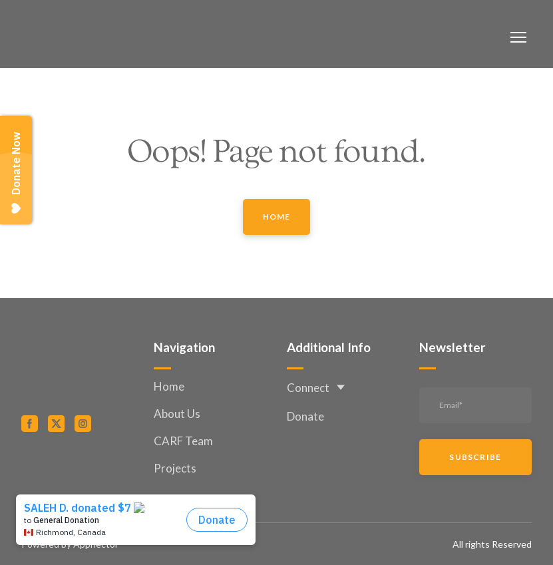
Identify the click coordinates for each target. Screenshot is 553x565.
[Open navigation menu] (518, 37)
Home (169, 386)
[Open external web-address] (77, 468)
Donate (305, 416)
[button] (277, 217)
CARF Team (183, 441)
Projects (175, 468)
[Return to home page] (74, 37)
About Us (177, 414)
